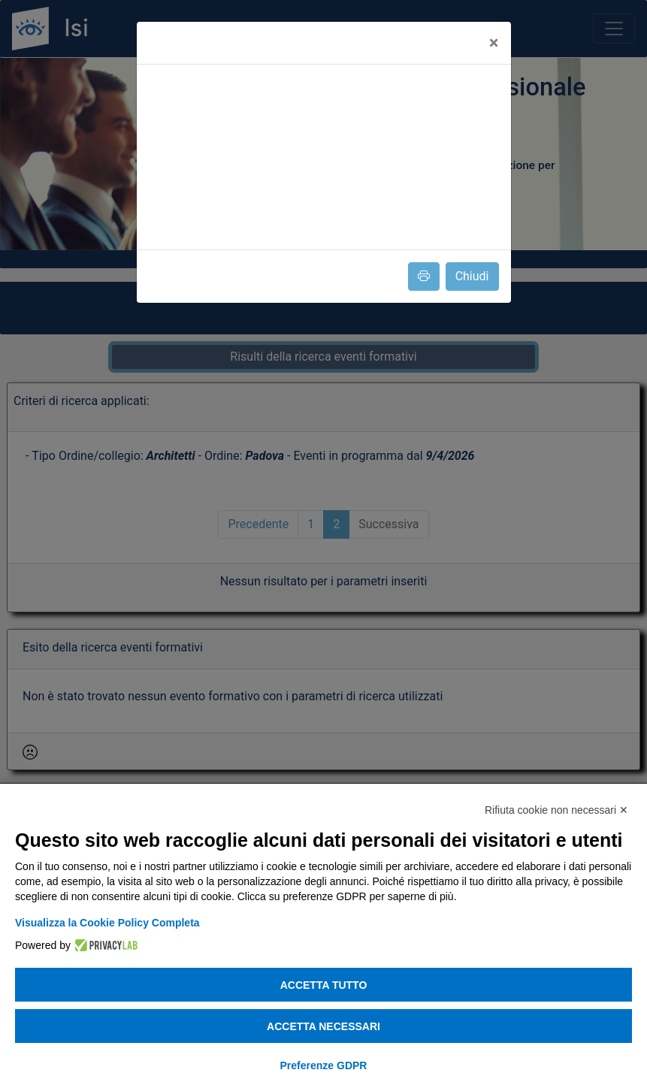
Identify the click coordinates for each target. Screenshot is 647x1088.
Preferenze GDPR (323, 1065)
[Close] (494, 43)
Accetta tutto (323, 985)
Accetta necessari (323, 1026)
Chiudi (472, 276)
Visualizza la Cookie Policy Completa (107, 923)
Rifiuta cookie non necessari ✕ (556, 810)
